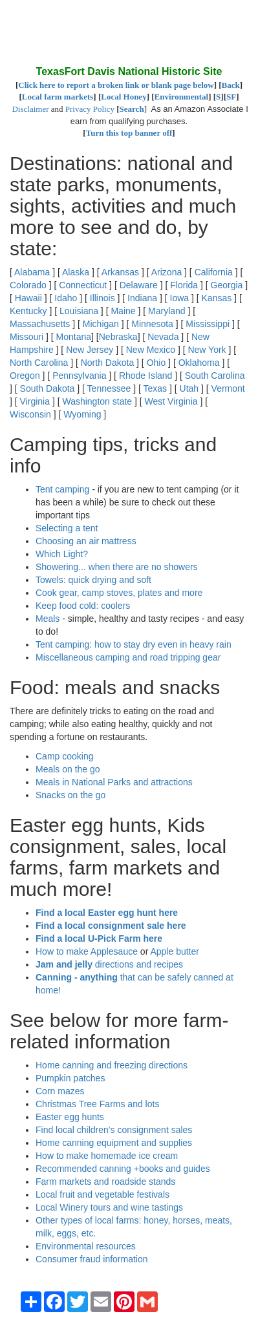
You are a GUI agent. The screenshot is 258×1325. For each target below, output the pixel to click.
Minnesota (152, 324)
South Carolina (215, 375)
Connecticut (83, 285)
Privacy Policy (89, 109)
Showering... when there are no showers (117, 567)
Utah (189, 388)
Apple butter (174, 951)
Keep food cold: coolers (83, 605)
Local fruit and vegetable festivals (102, 1194)
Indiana (142, 298)
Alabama (32, 272)
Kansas (217, 298)
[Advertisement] (113, 32)
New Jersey (89, 349)
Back (231, 85)
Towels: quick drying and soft (93, 580)
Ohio (156, 362)
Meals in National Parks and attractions (114, 782)
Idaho (65, 298)
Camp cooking (65, 756)
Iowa (179, 298)
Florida (184, 285)
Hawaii (28, 298)
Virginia (35, 401)
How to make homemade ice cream (107, 1155)
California (214, 272)
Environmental (182, 96)
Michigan (101, 324)
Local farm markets (57, 96)
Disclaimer (30, 109)
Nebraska (118, 337)
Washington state (97, 401)
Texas (155, 388)
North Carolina (39, 362)
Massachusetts (40, 324)
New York (207, 349)
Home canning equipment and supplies (114, 1143)
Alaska (75, 272)
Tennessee (109, 388)
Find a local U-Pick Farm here (99, 938)
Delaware (139, 285)
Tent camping (62, 489)
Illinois (102, 298)
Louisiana (78, 311)
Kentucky (28, 311)
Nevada (162, 337)
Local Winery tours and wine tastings (109, 1207)
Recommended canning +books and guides (123, 1168)
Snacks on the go (70, 795)
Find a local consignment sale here (111, 925)
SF (231, 96)
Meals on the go (68, 769)
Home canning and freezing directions (112, 1065)
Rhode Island (146, 375)
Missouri (26, 337)
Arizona (166, 272)
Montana (73, 337)
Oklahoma (199, 362)
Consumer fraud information (92, 1259)
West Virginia (171, 401)
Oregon (25, 375)
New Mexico (150, 349)
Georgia (227, 285)
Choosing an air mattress (86, 541)
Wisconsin (30, 414)
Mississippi (208, 324)
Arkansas (120, 272)
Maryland (167, 311)
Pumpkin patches (70, 1078)
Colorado (28, 285)
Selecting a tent (67, 528)
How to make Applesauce (87, 951)
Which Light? (62, 554)
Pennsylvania (79, 375)
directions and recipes (109, 964)
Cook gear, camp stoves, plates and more (119, 593)
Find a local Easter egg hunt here (107, 912)
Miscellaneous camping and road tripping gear (128, 657)
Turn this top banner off (129, 133)
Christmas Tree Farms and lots (97, 1104)
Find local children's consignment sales (114, 1130)
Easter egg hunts (70, 1117)
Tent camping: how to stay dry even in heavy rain (133, 644)
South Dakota (47, 388)
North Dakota (107, 362)
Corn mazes (60, 1091)
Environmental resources (86, 1246)
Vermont (228, 388)
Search (132, 109)
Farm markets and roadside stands (105, 1181)
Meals (47, 618)
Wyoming (82, 414)
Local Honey (123, 96)
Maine (123, 311)
